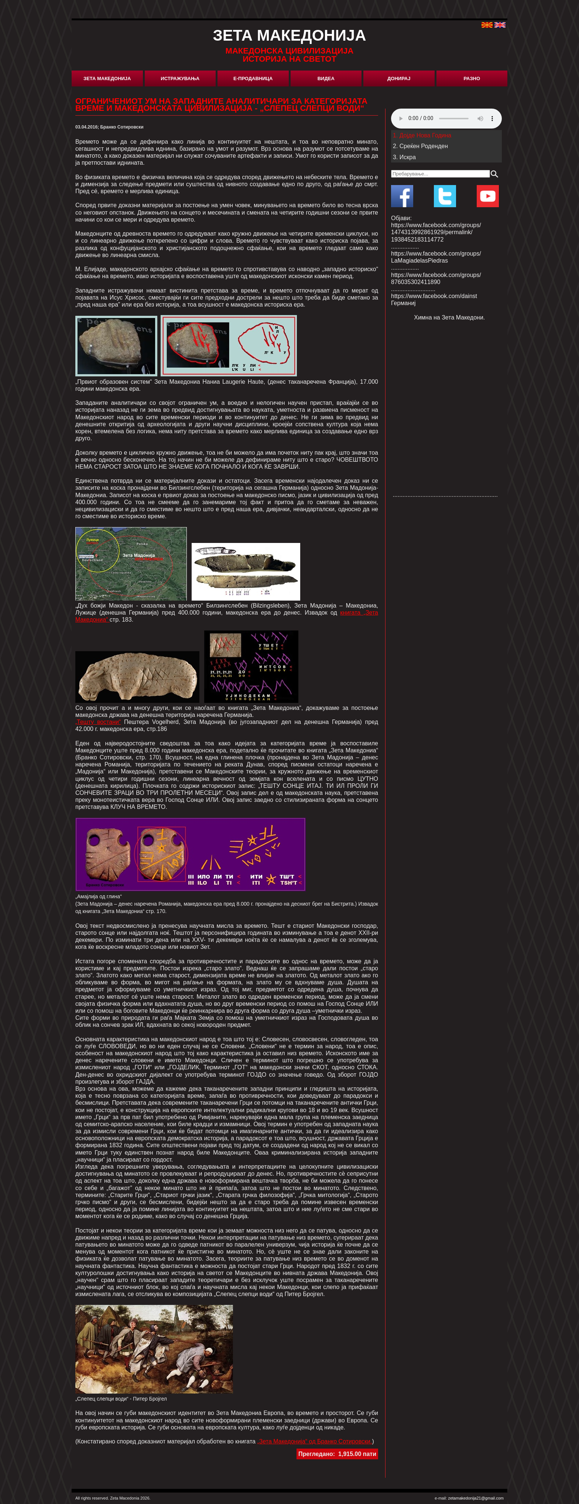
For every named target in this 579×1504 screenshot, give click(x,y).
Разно (471, 78)
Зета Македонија (107, 78)
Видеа (326, 78)
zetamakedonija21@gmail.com (476, 1498)
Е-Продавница (253, 78)
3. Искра (404, 157)
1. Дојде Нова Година (422, 135)
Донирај (398, 78)
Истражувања (180, 78)
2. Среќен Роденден (420, 146)
